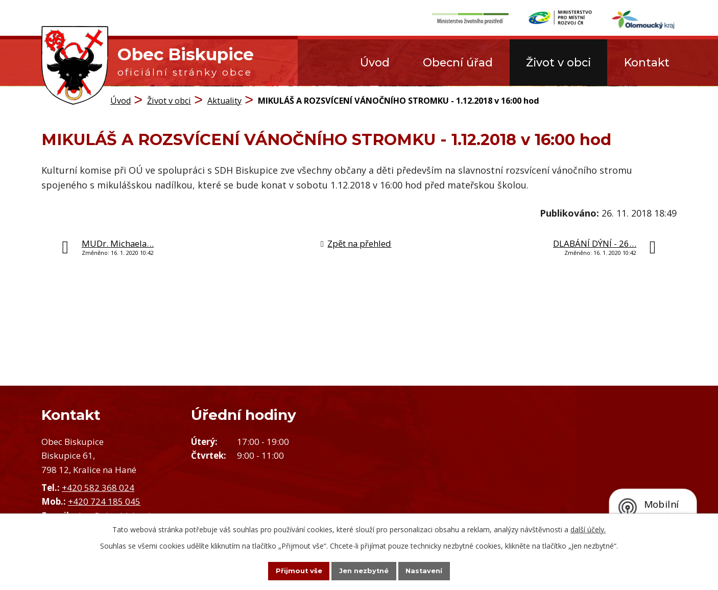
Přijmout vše (288, 570)
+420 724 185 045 (104, 501)
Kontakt (646, 62)
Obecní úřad (458, 62)
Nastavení (435, 570)
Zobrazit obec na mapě (538, 471)
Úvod (375, 62)
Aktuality (224, 99)
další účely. (588, 528)
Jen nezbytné (364, 570)
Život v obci (558, 62)
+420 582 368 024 (98, 487)
